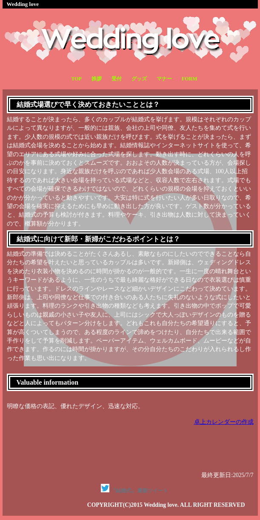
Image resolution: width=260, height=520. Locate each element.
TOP (76, 79)
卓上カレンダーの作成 (224, 422)
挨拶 (96, 79)
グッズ (139, 79)
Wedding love (23, 4)
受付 (116, 79)
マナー (164, 79)
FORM (189, 79)
